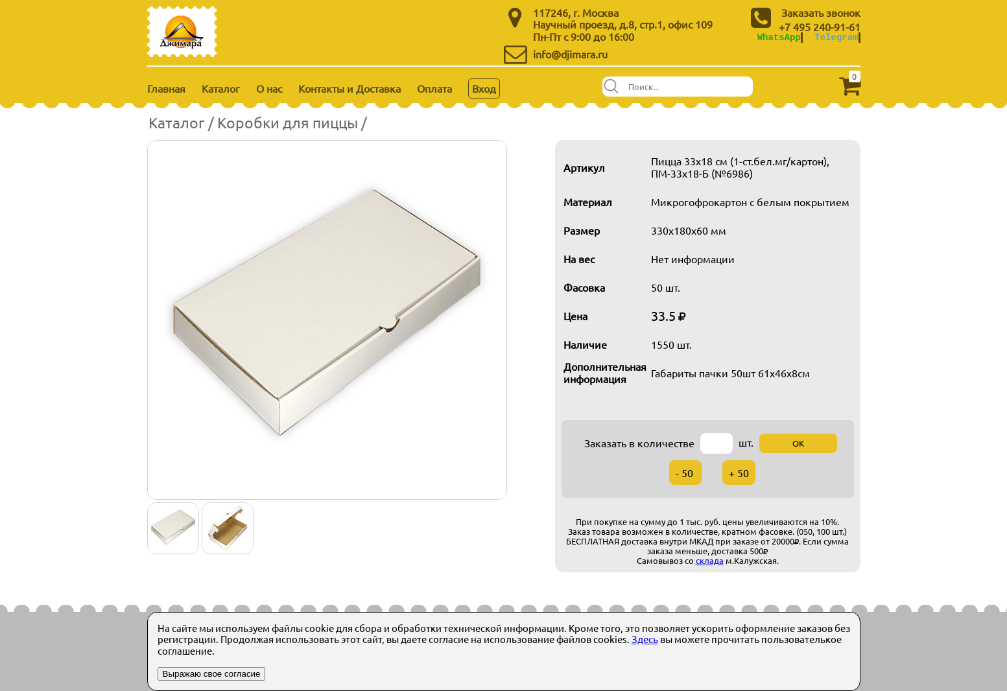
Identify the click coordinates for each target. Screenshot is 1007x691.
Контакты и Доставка (349, 88)
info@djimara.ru (570, 53)
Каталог (221, 88)
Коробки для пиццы (287, 122)
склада (710, 560)
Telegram (836, 37)
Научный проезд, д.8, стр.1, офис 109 (623, 24)
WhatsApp (779, 37)
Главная (166, 88)
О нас (269, 88)
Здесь (645, 639)
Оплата (434, 88)
